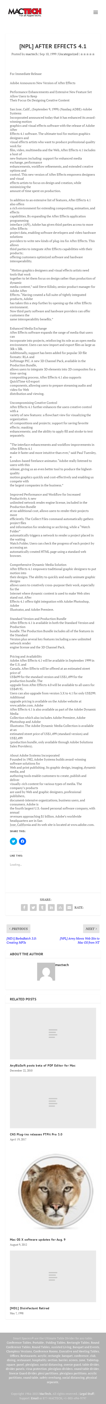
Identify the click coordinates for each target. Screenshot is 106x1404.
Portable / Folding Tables (49, 1343)
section (52, 1360)
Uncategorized (68, 54)
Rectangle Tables (78, 1343)
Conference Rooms (45, 1351)
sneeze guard (72, 1364)
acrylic (42, 1356)
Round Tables (41, 1347)
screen (73, 1360)
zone (82, 1360)
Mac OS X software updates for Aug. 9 (38, 1240)
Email (35, 1398)
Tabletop (92, 1360)
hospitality (39, 1360)
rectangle (54, 1356)
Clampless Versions (19, 1351)
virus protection (36, 1369)
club (92, 1356)
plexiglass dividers (60, 1369)
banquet (67, 1356)
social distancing (51, 1364)
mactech (32, 54)
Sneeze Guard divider (23, 1373)
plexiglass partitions (73, 1373)
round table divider (86, 1369)
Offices (14, 1356)
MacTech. (45, 1394)
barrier (63, 1360)
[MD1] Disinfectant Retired (30, 1308)
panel (20, 1364)
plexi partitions (48, 1373)
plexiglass (32, 1364)
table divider (90, 1364)
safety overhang (50, 1378)
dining (11, 1360)
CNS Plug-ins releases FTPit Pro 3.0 (36, 1134)
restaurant (24, 1360)
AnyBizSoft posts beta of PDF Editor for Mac (43, 1065)
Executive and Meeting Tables (79, 1351)
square (11, 1364)
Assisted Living (61, 1347)
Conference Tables (19, 1343)
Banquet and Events (86, 1347)
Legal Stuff (87, 1394)
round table (30, 1378)
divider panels (15, 1369)
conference (81, 1356)
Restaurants (28, 1356)
